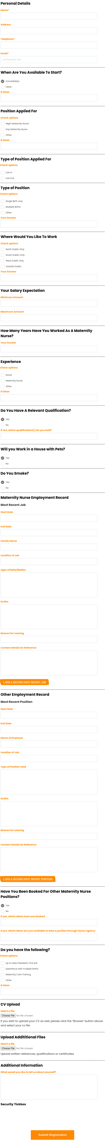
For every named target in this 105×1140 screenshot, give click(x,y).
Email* (5, 53)
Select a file (8, 1011)
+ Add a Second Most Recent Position (27, 879)
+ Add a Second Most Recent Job (24, 682)
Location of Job (10, 555)
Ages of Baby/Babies (13, 570)
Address (6, 24)
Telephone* (8, 39)
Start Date (7, 512)
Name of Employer (12, 738)
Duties (4, 601)
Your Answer (8, 217)
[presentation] (52, 1118)
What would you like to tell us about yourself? (28, 1072)
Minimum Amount (12, 297)
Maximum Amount (12, 311)
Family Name (9, 541)
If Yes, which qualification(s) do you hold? (26, 430)
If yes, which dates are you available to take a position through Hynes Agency (48, 931)
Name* (5, 10)
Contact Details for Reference (18, 647)
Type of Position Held (13, 767)
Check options (9, 118)
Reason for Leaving (12, 633)
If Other (5, 92)
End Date (6, 526)
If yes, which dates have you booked (23, 916)
